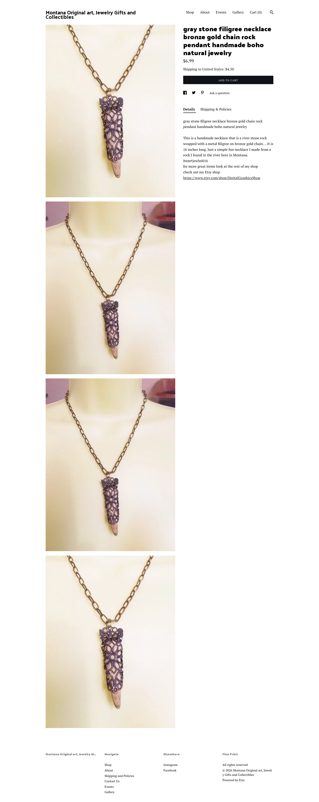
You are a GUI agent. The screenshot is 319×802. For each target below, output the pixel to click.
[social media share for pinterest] (203, 93)
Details (189, 109)
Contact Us (112, 781)
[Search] (271, 12)
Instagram (170, 765)
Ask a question (220, 93)
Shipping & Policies (215, 109)
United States (212, 69)
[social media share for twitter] (194, 93)
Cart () (256, 12)
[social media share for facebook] (185, 93)
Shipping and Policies (119, 776)
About (205, 12)
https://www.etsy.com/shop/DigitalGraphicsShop (221, 177)
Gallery (238, 12)
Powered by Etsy (233, 780)
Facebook (169, 770)
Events (221, 12)
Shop (190, 12)
